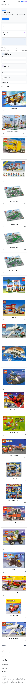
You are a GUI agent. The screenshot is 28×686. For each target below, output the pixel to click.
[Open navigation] (1, 1)
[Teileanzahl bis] (14, 74)
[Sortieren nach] (14, 82)
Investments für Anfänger (6, 657)
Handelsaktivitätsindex (5, 664)
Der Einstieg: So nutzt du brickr (7, 659)
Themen (6, 4)
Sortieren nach (4, 80)
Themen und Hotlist (5, 660)
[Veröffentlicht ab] (14, 58)
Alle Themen (3, 6)
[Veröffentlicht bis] (14, 62)
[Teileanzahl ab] (14, 70)
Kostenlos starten (24, 1)
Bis (2, 60)
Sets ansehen (5, 18)
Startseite (2, 4)
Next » (25, 645)
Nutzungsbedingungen (5, 672)
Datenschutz (4, 671)
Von (2, 56)
